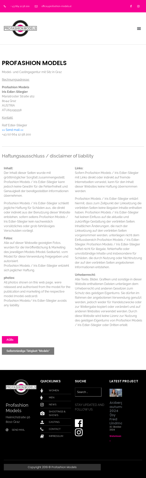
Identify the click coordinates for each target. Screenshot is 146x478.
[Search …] (88, 392)
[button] (139, 28)
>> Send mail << (12, 130)
